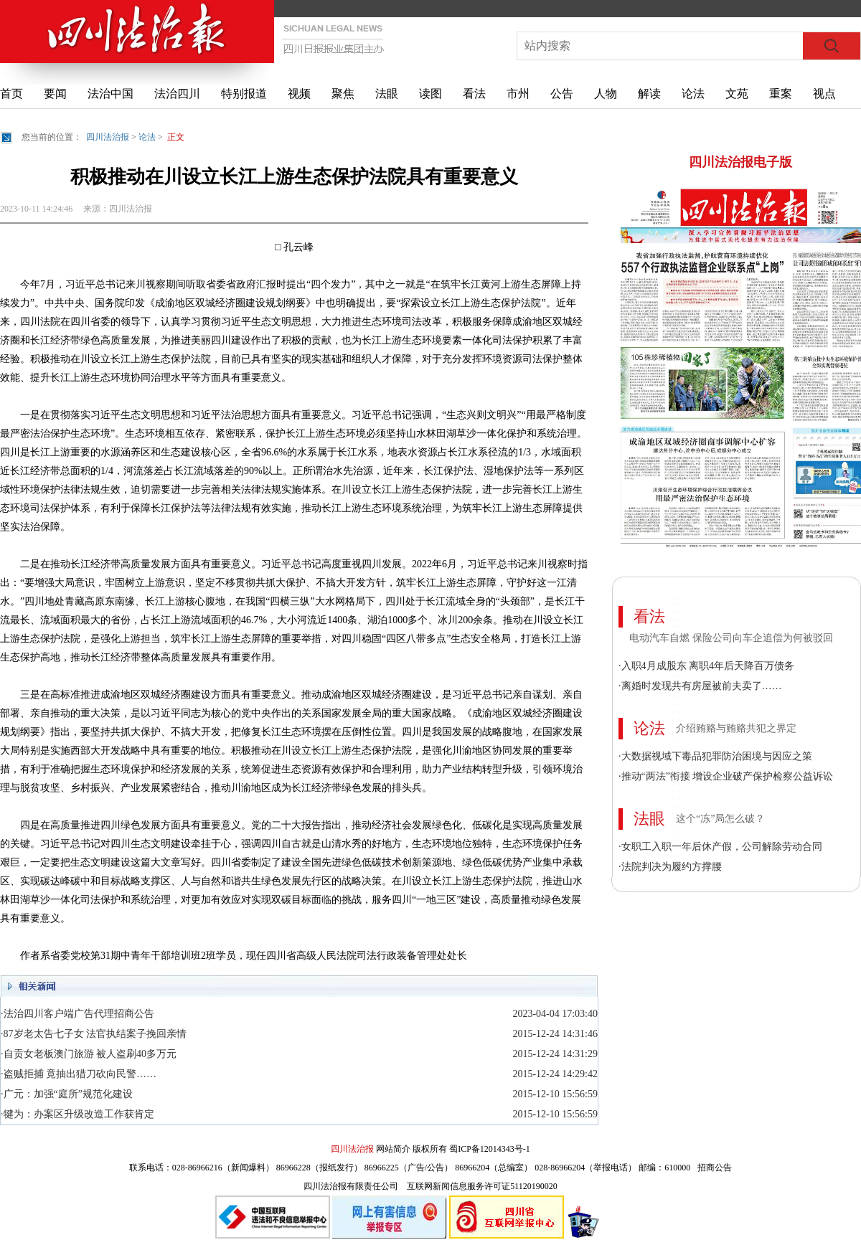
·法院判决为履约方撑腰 (670, 866)
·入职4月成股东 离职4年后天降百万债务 (706, 666)
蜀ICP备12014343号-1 (489, 1149)
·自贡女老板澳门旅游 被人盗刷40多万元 (89, 1053)
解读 (649, 93)
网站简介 (393, 1149)
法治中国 (110, 93)
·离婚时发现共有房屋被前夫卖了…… (700, 686)
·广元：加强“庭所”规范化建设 (67, 1094)
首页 (11, 93)
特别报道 (244, 93)
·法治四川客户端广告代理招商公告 (77, 1013)
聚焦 (342, 93)
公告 (561, 93)
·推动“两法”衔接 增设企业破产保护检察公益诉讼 (725, 776)
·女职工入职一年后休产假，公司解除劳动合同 (720, 846)
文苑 (736, 93)
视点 (824, 93)
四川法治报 (107, 137)
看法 (474, 93)
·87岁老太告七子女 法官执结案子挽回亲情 (94, 1033)
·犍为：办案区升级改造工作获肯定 (77, 1114)
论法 (693, 93)
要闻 (55, 93)
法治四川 (177, 93)
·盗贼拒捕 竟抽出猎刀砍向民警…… (78, 1074)
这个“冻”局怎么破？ (720, 818)
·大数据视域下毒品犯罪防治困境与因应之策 (715, 756)
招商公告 (714, 1168)
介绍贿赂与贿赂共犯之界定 (736, 728)
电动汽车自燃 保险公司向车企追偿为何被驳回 (731, 638)
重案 (780, 93)
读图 (430, 93)
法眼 (386, 93)
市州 (518, 93)
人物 (605, 93)
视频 (299, 93)
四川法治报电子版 (740, 162)
